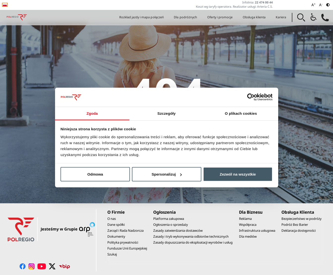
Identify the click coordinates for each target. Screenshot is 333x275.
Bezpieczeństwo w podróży (301, 218)
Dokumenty (116, 236)
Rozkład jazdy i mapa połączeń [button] (141, 17)
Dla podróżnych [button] (185, 17)
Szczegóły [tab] (166, 113)
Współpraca (247, 224)
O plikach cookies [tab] (241, 113)
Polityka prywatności (122, 242)
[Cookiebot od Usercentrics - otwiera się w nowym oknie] (250, 97)
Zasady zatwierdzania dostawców (178, 230)
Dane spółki (116, 224)
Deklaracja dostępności (298, 230)
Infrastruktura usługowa (257, 230)
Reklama (245, 218)
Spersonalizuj (166, 174)
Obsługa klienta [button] (254, 17)
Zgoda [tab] (92, 113)
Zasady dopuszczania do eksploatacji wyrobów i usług (193, 242)
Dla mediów (248, 236)
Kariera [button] (281, 17)
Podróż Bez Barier (294, 224)
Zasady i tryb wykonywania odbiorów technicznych (191, 236)
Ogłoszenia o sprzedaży (170, 224)
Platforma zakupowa (168, 218)
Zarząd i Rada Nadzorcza (125, 230)
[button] (301, 17)
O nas (111, 218)
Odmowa (95, 174)
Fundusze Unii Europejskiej (127, 248)
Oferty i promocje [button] (220, 17)
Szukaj (112, 254)
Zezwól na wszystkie (238, 174)
